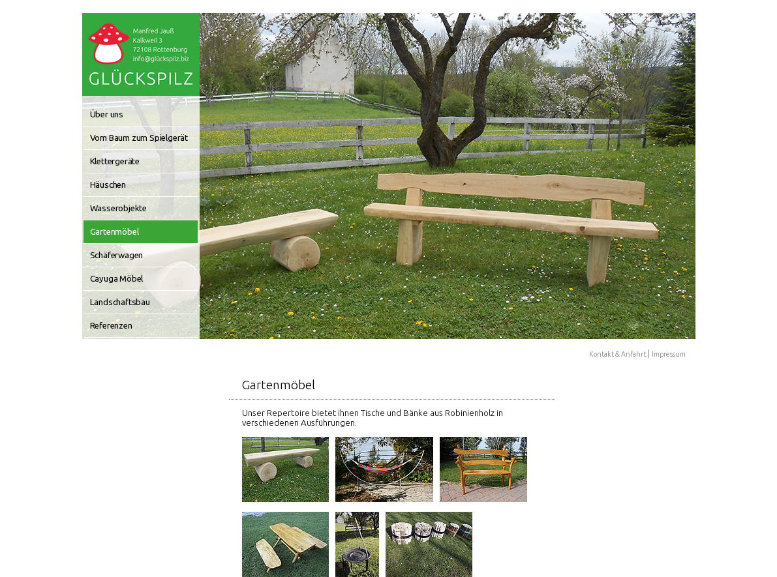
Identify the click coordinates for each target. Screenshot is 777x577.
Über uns (106, 114)
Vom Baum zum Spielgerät (139, 138)
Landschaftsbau (120, 302)
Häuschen (108, 185)
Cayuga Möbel (117, 279)
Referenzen (111, 326)
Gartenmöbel (114, 232)
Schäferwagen (117, 255)
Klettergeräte (115, 161)
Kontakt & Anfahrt (617, 354)
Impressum (669, 354)
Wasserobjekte (118, 208)
